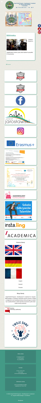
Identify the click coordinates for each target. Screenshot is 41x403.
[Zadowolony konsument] (15, 194)
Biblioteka (11, 35)
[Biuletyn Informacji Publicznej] (13, 310)
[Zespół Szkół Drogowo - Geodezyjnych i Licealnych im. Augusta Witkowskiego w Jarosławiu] (20, 5)
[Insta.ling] (15, 225)
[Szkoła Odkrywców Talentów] (18, 210)
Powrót (8, 64)
